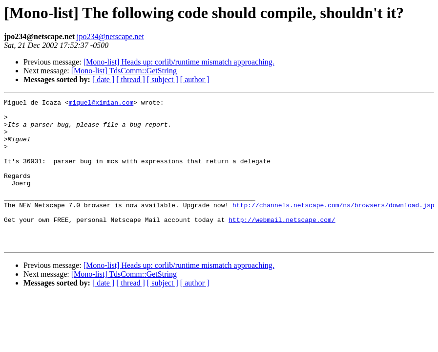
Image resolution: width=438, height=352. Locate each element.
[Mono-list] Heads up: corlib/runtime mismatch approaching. (178, 62)
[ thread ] (130, 79)
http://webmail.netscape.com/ (282, 244)
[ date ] (103, 79)
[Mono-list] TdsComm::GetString (124, 70)
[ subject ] (162, 79)
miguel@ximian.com (101, 103)
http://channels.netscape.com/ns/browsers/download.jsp (333, 226)
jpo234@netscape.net (110, 36)
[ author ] (194, 79)
